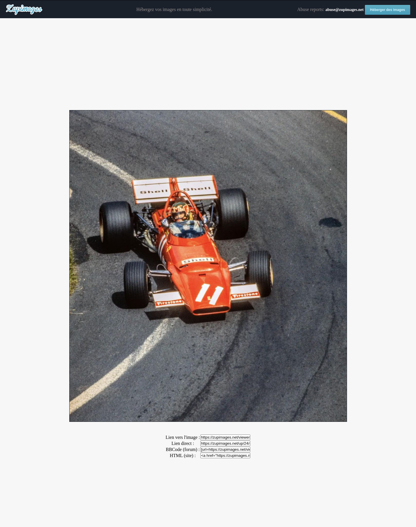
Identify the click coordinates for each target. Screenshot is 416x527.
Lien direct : (182, 443)
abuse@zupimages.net (344, 10)
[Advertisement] (208, 64)
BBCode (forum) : (182, 449)
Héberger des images (387, 10)
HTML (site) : (183, 455)
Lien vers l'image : (183, 437)
